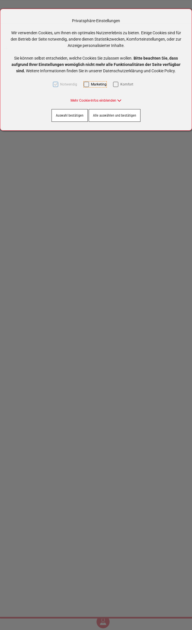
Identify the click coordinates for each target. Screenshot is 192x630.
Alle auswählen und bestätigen (114, 115)
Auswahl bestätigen (69, 115)
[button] (96, 100)
